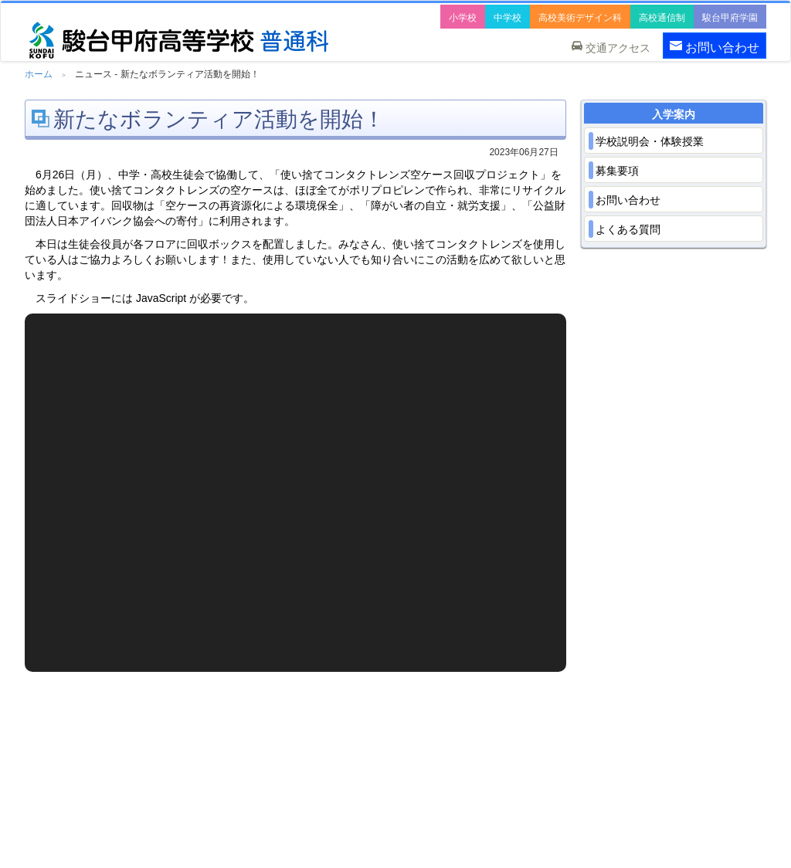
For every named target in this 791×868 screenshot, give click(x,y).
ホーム (39, 74)
